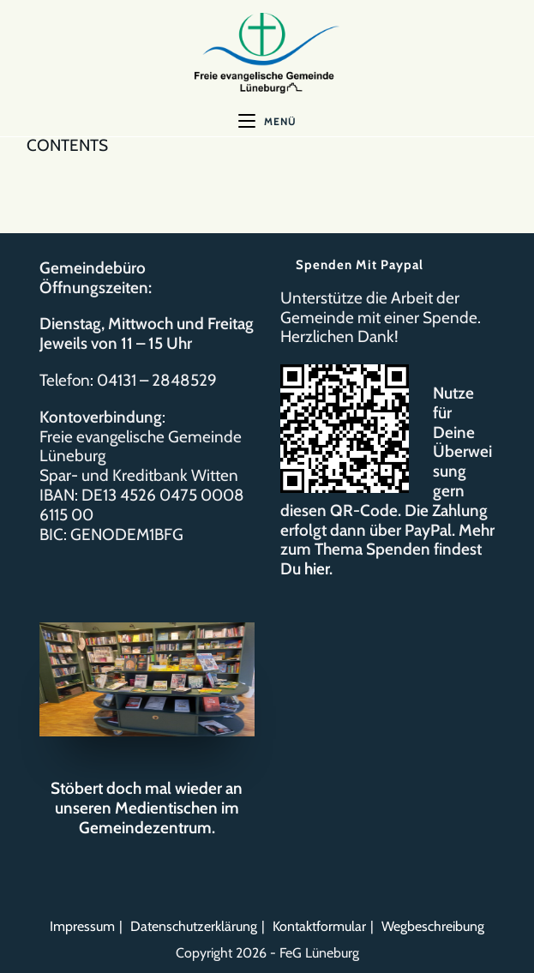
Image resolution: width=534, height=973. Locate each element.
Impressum (82, 926)
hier (316, 569)
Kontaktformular (319, 926)
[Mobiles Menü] (267, 121)
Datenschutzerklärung (193, 926)
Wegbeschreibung (432, 926)
